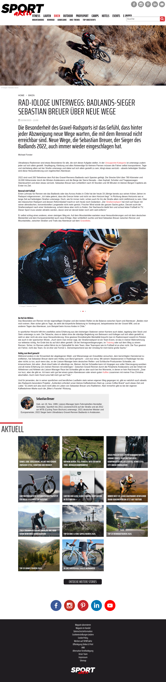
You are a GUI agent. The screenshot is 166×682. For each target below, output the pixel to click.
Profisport (82, 16)
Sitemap (83, 660)
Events (116, 16)
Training (110, 342)
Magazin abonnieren (83, 625)
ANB (83, 647)
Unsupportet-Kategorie (115, 163)
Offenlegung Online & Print (83, 644)
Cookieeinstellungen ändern (83, 634)
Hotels (105, 16)
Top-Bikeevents (89, 19)
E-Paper (127, 16)
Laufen (47, 16)
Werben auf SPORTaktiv (83, 641)
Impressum (83, 657)
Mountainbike (38, 19)
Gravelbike (62, 19)
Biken (57, 16)
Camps (95, 16)
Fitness (36, 16)
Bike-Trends (75, 19)
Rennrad (50, 19)
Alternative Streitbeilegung (83, 651)
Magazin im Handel (83, 628)
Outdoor (68, 16)
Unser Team (83, 654)
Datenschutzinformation (83, 631)
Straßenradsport (113, 202)
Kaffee (106, 372)
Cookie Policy (83, 638)
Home (21, 95)
